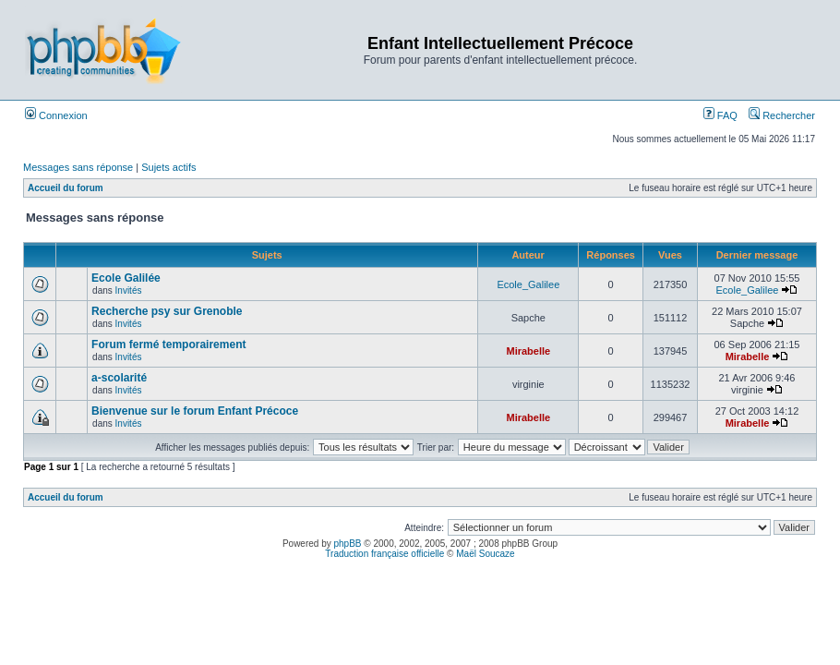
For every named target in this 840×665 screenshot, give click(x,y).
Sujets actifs (168, 167)
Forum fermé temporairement (168, 344)
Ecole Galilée (126, 278)
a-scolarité (119, 377)
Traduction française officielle (384, 554)
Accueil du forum (65, 188)
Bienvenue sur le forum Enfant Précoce (194, 411)
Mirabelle (528, 351)
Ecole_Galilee (528, 284)
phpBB (348, 543)
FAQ (720, 115)
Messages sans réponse (78, 167)
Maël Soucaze (485, 554)
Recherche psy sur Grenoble (166, 311)
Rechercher (782, 115)
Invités (128, 290)
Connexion (56, 115)
